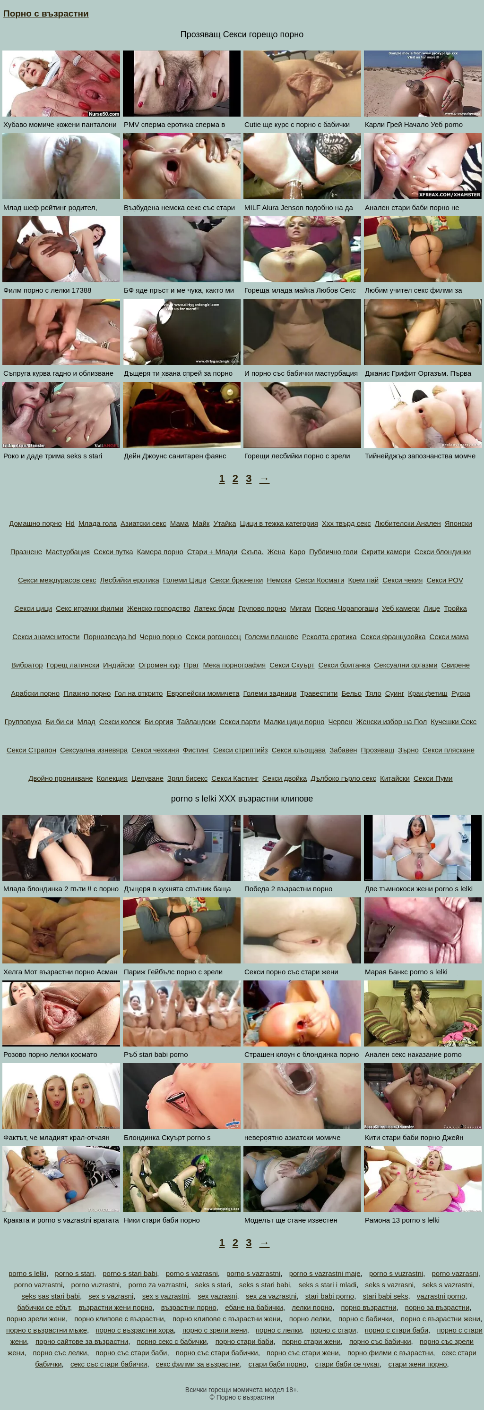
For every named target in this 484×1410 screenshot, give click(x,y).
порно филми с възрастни (390, 1353)
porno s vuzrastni (396, 1273)
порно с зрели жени (214, 1330)
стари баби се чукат (347, 1364)
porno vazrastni (38, 1285)
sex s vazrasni (110, 1296)
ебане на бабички (254, 1307)
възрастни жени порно (115, 1307)
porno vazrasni (455, 1273)
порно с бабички (365, 1319)
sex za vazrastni (271, 1296)
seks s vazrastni (447, 1285)
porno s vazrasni (192, 1273)
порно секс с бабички (172, 1341)
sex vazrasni (217, 1296)
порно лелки (309, 1319)
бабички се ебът (43, 1307)
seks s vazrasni (389, 1285)
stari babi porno (329, 1296)
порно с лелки (279, 1330)
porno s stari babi (130, 1273)
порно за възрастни (437, 1307)
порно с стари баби (396, 1330)
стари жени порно (417, 1364)
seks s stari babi (264, 1285)
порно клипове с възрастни (119, 1319)
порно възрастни (368, 1307)
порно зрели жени (36, 1319)
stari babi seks (385, 1296)
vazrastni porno (441, 1296)
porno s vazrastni (253, 1273)
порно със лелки (60, 1353)
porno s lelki (27, 1273)
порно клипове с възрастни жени (227, 1319)
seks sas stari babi (51, 1296)
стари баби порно (278, 1364)
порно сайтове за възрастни (81, 1341)
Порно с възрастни (46, 13)
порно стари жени (311, 1341)
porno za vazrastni (158, 1285)
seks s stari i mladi (328, 1285)
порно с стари (333, 1330)
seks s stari (212, 1285)
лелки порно (312, 1307)
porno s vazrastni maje (325, 1273)
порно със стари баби (131, 1353)
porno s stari (74, 1273)
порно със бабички (380, 1341)
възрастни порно (188, 1307)
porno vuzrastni (95, 1285)
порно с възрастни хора (134, 1330)
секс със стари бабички (108, 1364)
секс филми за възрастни (198, 1364)
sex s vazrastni (165, 1296)
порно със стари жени (303, 1353)
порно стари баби (245, 1341)
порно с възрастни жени (440, 1319)
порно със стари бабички (217, 1353)
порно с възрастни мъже (46, 1330)
